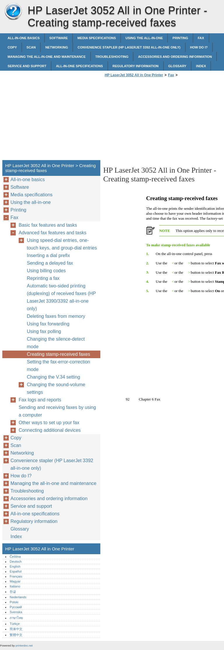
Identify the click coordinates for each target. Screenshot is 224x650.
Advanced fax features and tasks (52, 232)
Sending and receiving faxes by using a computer (57, 411)
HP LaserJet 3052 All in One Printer (13, 11)
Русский (16, 607)
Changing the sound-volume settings (56, 388)
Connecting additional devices (50, 430)
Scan (31, 47)
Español (15, 571)
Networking (56, 47)
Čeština (15, 556)
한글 (13, 591)
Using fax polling (44, 331)
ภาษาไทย (16, 618)
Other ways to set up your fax (49, 422)
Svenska (16, 612)
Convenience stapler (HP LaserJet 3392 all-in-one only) (129, 47)
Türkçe (15, 623)
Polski (14, 602)
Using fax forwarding (48, 323)
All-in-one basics (24, 38)
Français (16, 576)
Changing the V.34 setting (53, 377)
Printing (180, 38)
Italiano (15, 586)
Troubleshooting (112, 56)
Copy (12, 47)
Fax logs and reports (40, 399)
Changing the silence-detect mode (56, 343)
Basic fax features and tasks (48, 225)
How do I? (199, 47)
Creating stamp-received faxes (58, 354)
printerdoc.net (24, 645)
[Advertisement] (152, 120)
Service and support (27, 66)
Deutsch (16, 561)
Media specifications (96, 38)
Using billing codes (46, 270)
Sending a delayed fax (50, 263)
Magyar (15, 581)
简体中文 (16, 629)
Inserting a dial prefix (48, 255)
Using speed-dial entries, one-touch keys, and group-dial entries (62, 244)
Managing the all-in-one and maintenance (47, 56)
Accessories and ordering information (175, 56)
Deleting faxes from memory (56, 316)
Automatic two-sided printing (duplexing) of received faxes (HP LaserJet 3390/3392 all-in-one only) (61, 297)
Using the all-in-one (144, 38)
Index (201, 66)
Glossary (177, 66)
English (15, 566)
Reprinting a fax (43, 278)
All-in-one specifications (79, 66)
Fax (201, 38)
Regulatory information (136, 66)
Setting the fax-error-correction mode (58, 365)
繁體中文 (16, 635)
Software (58, 38)
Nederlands (18, 597)
